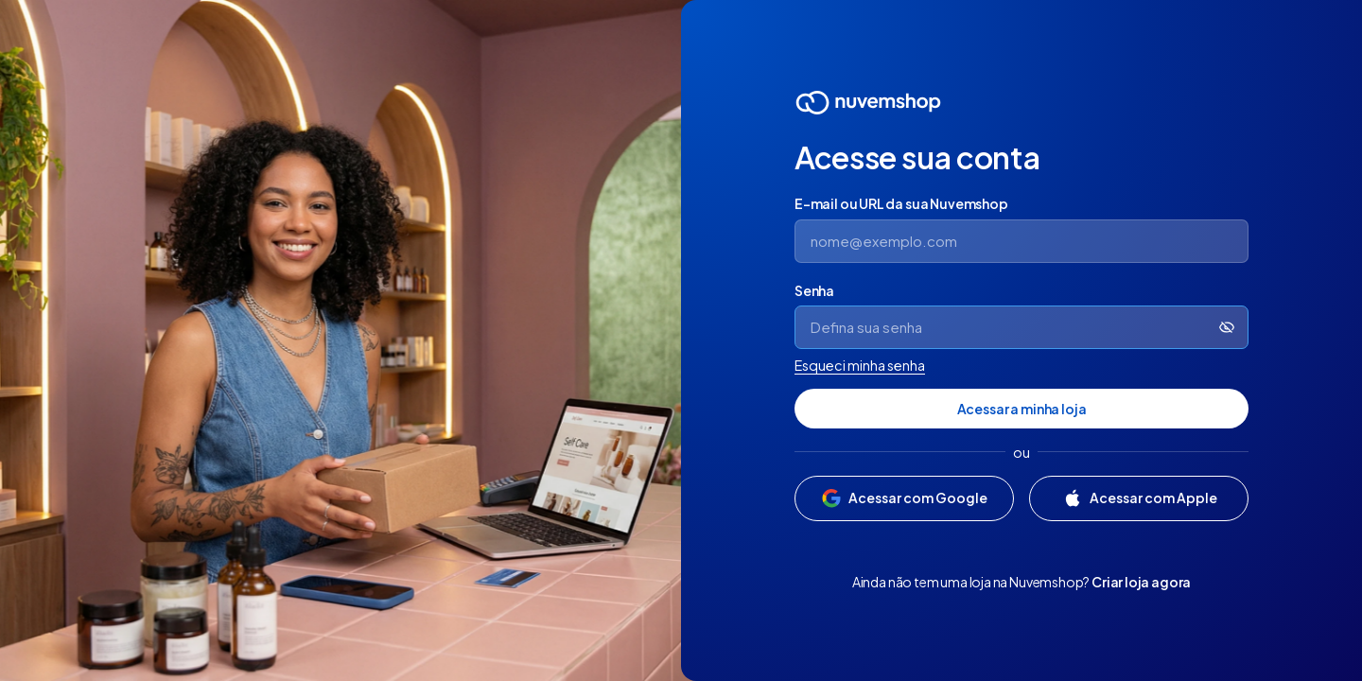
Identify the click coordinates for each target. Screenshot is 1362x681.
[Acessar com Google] (904, 498)
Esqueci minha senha (859, 365)
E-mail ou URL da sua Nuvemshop (901, 203)
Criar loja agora (1141, 581)
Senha (814, 290)
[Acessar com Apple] (1138, 498)
